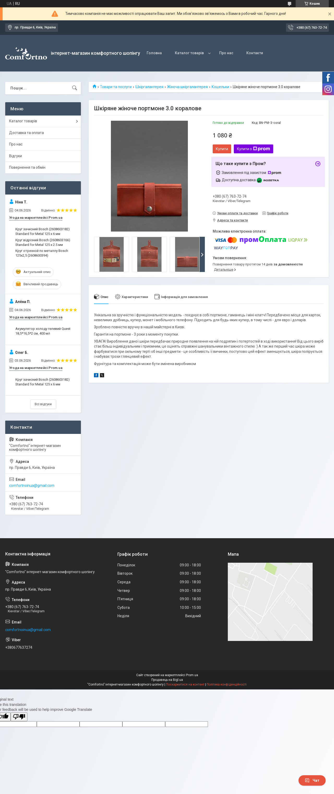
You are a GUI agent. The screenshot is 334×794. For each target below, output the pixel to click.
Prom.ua (192, 675)
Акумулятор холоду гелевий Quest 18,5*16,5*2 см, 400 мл (42, 331)
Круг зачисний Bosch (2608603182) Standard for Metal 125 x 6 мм (42, 231)
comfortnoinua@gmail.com (32, 485)
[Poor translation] (19, 717)
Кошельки (220, 87)
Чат (312, 780)
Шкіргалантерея (149, 87)
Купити (222, 149)
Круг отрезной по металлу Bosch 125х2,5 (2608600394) (41, 253)
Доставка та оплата (26, 133)
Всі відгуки (43, 404)
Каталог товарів (189, 53)
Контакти (254, 53)
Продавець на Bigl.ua (167, 680)
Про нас (226, 53)
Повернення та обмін (27, 167)
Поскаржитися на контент (185, 684)
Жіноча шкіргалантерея (187, 87)
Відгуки (15, 156)
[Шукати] (74, 88)
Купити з (253, 149)
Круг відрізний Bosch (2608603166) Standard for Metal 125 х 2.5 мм (42, 242)
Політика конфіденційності (227, 684)
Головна (154, 53)
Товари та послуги (116, 87)
